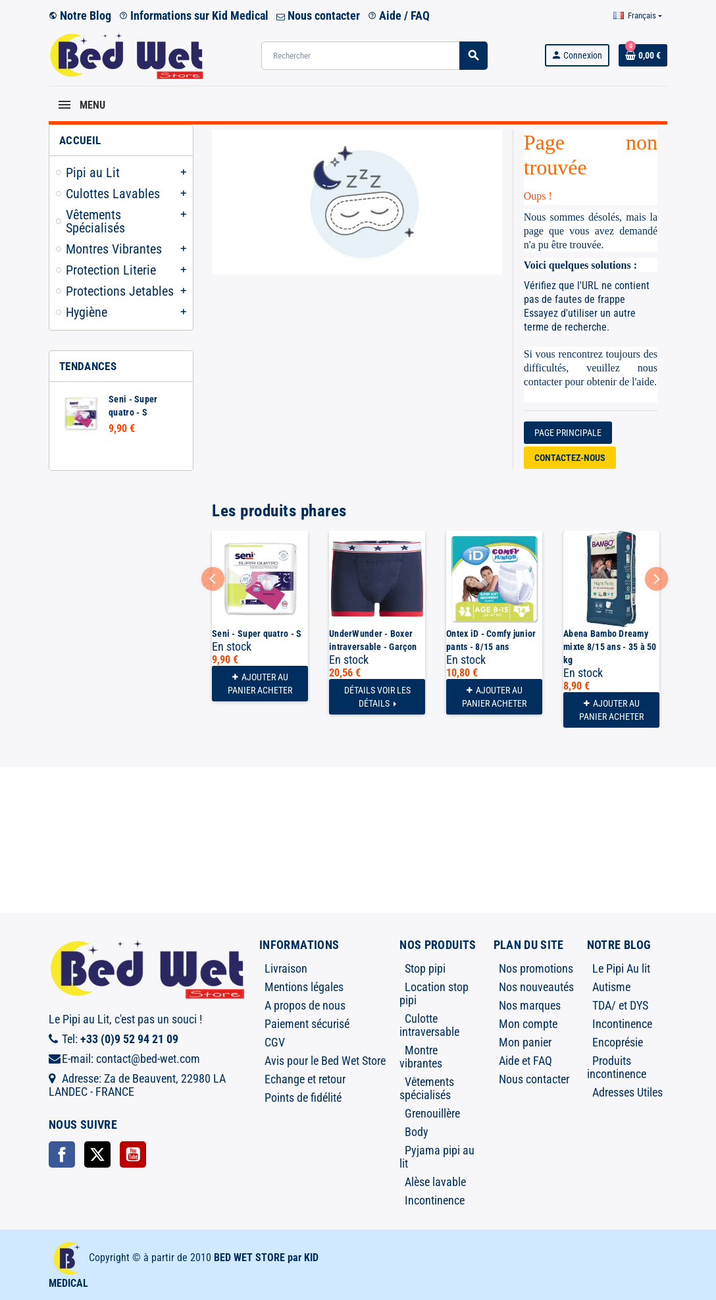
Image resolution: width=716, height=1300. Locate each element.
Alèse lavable (435, 1182)
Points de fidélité (303, 1097)
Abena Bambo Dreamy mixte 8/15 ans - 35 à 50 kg (610, 646)
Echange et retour (305, 1079)
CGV (275, 1042)
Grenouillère (432, 1113)
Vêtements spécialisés (426, 1088)
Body (416, 1132)
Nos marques (530, 1005)
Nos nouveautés (536, 987)
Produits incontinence (616, 1067)
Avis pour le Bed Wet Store (325, 1061)
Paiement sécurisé (307, 1024)
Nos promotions (536, 968)
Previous (212, 578)
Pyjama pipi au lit (436, 1156)
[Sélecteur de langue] (637, 16)
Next (656, 578)
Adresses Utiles (627, 1092)
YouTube (133, 1154)
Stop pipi (425, 968)
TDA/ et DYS (620, 1005)
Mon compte (528, 1024)
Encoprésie (617, 1042)
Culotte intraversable (429, 1025)
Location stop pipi (434, 993)
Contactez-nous (569, 457)
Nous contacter (318, 15)
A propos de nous (305, 1005)
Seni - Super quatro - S (256, 633)
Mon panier (525, 1042)
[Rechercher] (374, 55)
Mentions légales (304, 987)
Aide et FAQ (525, 1061)
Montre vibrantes (420, 1056)
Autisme (611, 987)
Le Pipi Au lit (621, 968)
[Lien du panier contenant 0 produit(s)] (643, 55)
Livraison (286, 968)
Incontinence (435, 1200)
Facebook (62, 1154)
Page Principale (567, 432)
